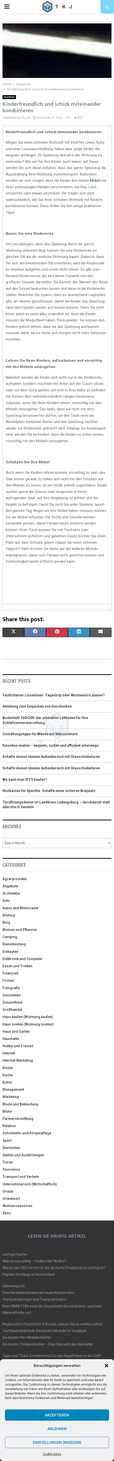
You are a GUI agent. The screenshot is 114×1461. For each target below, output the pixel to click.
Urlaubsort (11, 1199)
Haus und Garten (16, 1032)
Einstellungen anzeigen (57, 1442)
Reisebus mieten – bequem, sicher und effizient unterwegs (50, 745)
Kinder (7, 1068)
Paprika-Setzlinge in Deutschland (28, 1275)
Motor (7, 1111)
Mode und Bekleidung (20, 1104)
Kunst (7, 1082)
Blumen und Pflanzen (19, 930)
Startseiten (11, 1148)
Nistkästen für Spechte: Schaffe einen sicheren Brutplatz (49, 791)
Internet (8, 1053)
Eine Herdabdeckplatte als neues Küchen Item (38, 1293)
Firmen (8, 980)
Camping (9, 937)
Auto (6, 901)
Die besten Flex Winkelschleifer (26, 1337)
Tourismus (11, 1169)
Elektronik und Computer (22, 959)
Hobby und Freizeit (17, 1046)
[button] (106, 1365)
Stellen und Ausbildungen (23, 1155)
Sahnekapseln (13, 1286)
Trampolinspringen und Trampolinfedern (34, 1299)
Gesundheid (12, 1002)
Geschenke (11, 995)
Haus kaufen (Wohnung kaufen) (27, 1017)
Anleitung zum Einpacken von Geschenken (37, 706)
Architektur (11, 893)
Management (13, 1090)
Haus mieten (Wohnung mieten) (28, 1024)
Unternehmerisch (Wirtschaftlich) (29, 1184)
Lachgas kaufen (15, 1254)
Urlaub (7, 1191)
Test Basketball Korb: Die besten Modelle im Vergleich (44, 1331)
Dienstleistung (14, 944)
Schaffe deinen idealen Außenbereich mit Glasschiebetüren (51, 757)
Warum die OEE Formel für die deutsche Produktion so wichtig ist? (54, 1268)
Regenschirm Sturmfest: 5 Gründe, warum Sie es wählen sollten (52, 1324)
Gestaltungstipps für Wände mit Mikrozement (40, 734)
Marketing (10, 1097)
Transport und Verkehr (20, 1177)
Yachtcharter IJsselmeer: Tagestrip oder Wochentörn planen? (53, 695)
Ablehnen (57, 1429)
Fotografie (11, 988)
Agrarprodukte (14, 879)
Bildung (8, 915)
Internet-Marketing (17, 1060)
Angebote (9, 97)
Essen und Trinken (17, 966)
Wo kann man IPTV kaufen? (24, 780)
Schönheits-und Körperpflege (26, 1133)
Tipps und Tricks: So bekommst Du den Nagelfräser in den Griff (51, 1356)
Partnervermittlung (17, 1119)
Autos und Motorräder (20, 908)
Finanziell (10, 973)
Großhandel (12, 1010)
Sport (6, 1141)
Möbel (95, 180)
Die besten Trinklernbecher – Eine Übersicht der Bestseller (47, 1344)
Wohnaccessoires (17, 1206)
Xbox (6, 1213)
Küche (7, 1075)
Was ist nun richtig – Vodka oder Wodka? (34, 1261)
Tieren (7, 1162)
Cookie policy (52, 1454)
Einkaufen (10, 952)
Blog (6, 922)
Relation (9, 1126)
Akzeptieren (57, 1415)
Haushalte (10, 1039)
